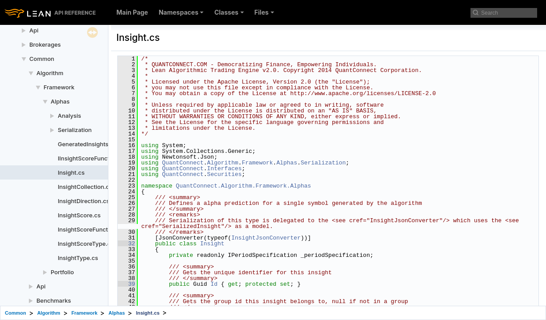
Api (34, 30)
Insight (212, 244)
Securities (224, 174)
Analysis (69, 115)
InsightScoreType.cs (86, 243)
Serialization (75, 129)
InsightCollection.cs (85, 186)
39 (126, 284)
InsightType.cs (78, 257)
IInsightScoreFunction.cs (92, 158)
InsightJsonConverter (266, 238)
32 (126, 244)
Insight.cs (71, 172)
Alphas (60, 101)
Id (214, 284)
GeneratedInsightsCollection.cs (101, 144)
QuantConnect (183, 163)
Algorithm (50, 72)
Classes (228, 12)
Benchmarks (53, 300)
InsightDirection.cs (83, 200)
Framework (59, 87)
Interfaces (224, 168)
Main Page (132, 12)
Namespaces (181, 12)
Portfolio (62, 272)
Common (41, 58)
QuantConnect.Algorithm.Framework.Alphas (243, 186)
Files (264, 12)
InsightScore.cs (79, 215)
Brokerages (45, 44)
